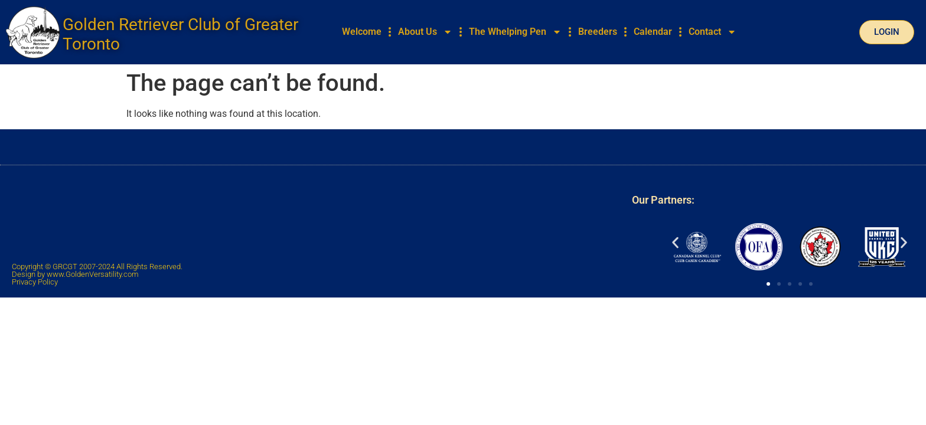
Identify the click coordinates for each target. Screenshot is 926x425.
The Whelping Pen (515, 31)
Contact (712, 31)
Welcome (362, 31)
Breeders (597, 31)
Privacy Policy (35, 281)
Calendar (653, 31)
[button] (675, 243)
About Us (425, 31)
